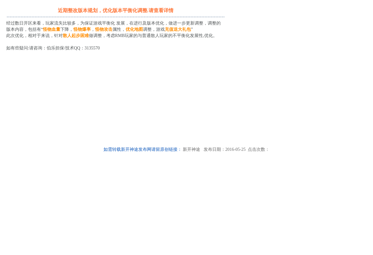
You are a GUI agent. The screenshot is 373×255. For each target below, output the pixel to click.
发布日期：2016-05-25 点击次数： (234, 149)
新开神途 (191, 149)
